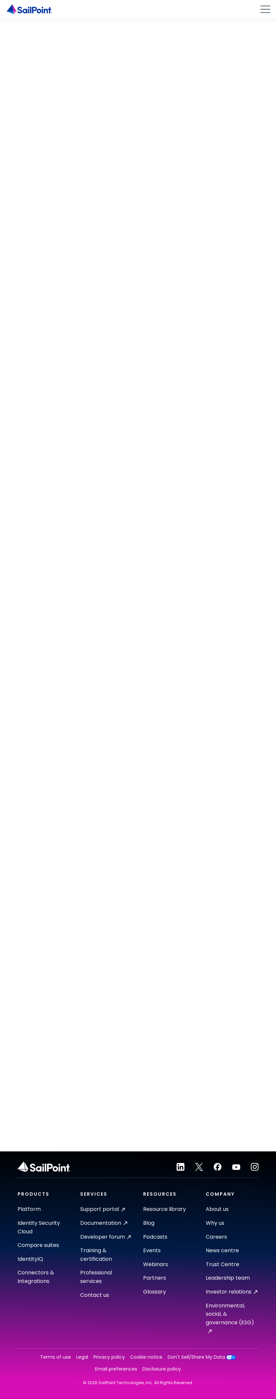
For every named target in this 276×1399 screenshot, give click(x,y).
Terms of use (55, 1357)
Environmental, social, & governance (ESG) (230, 1317)
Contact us (94, 1295)
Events (152, 1250)
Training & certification (96, 1255)
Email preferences (116, 1369)
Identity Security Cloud (39, 1227)
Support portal (102, 1209)
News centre (222, 1250)
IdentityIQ (30, 1259)
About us (217, 1209)
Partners (154, 1278)
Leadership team (228, 1278)
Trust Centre (222, 1264)
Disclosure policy (161, 1369)
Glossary (154, 1292)
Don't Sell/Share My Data (202, 1357)
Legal (82, 1357)
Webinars (155, 1264)
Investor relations (231, 1292)
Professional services (96, 1277)
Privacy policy (109, 1357)
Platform (29, 1209)
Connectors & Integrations (36, 1277)
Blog (148, 1223)
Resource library (164, 1209)
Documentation (103, 1223)
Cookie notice (146, 1357)
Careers (216, 1237)
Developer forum (105, 1237)
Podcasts (155, 1237)
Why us (215, 1223)
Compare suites (38, 1245)
